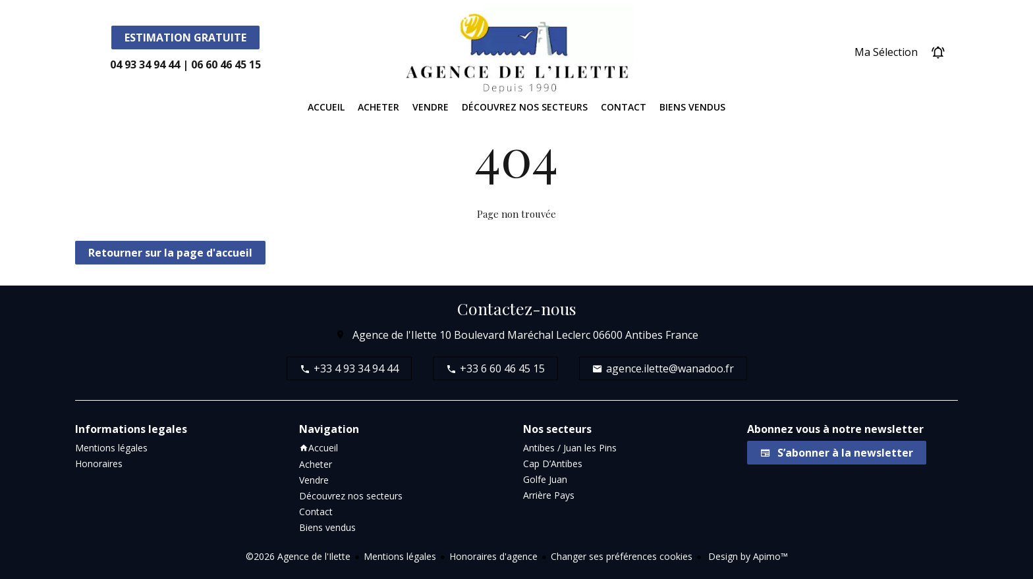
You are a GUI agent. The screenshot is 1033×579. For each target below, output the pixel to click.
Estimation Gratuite (185, 37)
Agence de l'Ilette (394, 335)
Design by (747, 556)
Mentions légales (400, 556)
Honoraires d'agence (493, 556)
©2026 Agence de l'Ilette (298, 556)
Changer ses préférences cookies (621, 556)
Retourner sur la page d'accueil (170, 252)
